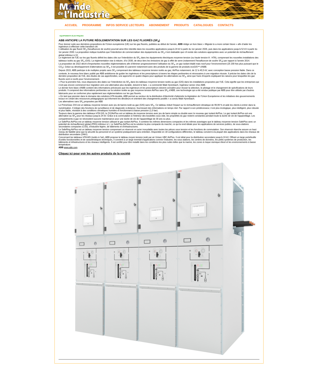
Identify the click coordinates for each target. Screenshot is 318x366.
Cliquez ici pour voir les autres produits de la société (94, 153)
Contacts (225, 25)
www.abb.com (70, 147)
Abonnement (159, 25)
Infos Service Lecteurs (125, 25)
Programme (91, 25)
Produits (181, 25)
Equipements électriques (71, 36)
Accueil (71, 25)
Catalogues (203, 25)
